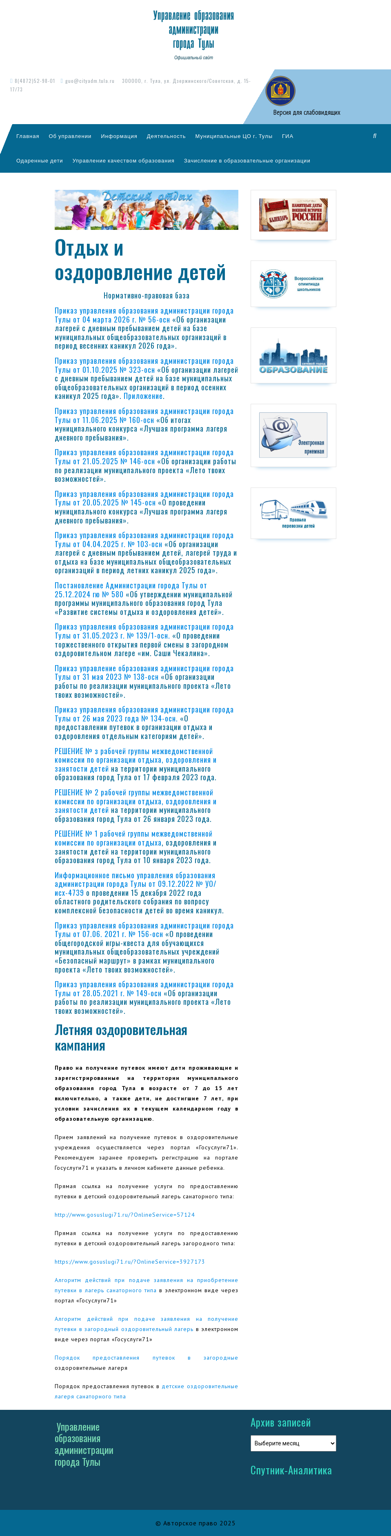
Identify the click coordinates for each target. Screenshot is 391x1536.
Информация (119, 135)
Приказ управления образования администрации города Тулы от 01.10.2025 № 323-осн (144, 365)
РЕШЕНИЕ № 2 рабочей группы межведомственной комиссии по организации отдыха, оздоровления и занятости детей (136, 801)
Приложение (143, 395)
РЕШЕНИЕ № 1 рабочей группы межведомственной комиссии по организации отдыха (134, 838)
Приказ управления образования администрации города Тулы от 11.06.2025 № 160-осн (144, 415)
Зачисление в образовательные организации (247, 160)
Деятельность (166, 135)
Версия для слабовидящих (306, 112)
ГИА (287, 135)
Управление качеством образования (124, 160)
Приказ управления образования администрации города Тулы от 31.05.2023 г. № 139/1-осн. (144, 631)
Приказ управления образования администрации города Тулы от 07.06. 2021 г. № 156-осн (144, 929)
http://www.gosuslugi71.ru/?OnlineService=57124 (125, 1214)
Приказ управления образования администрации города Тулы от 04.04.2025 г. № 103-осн (144, 539)
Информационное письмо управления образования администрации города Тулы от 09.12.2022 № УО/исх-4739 (136, 884)
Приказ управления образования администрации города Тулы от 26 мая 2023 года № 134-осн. (144, 713)
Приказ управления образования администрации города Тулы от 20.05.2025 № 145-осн (144, 498)
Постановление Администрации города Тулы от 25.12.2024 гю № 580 (131, 589)
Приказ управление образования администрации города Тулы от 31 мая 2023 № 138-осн (144, 672)
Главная (27, 135)
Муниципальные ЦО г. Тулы (234, 135)
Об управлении (70, 135)
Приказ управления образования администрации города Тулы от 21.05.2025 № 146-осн (144, 456)
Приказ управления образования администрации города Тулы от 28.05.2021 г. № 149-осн (144, 988)
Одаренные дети (39, 160)
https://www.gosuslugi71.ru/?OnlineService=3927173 (130, 1261)
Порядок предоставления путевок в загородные (146, 1357)
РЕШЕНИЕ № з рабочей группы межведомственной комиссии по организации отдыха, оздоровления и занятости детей (136, 760)
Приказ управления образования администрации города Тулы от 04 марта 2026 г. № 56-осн (144, 315)
